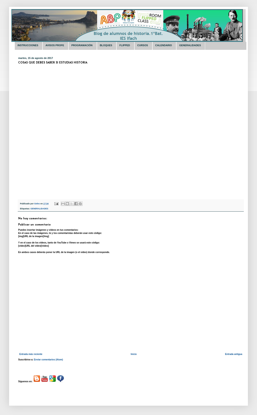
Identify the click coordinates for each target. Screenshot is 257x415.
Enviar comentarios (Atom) (48, 359)
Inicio (134, 354)
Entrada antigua (233, 354)
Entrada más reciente (30, 354)
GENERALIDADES (39, 209)
